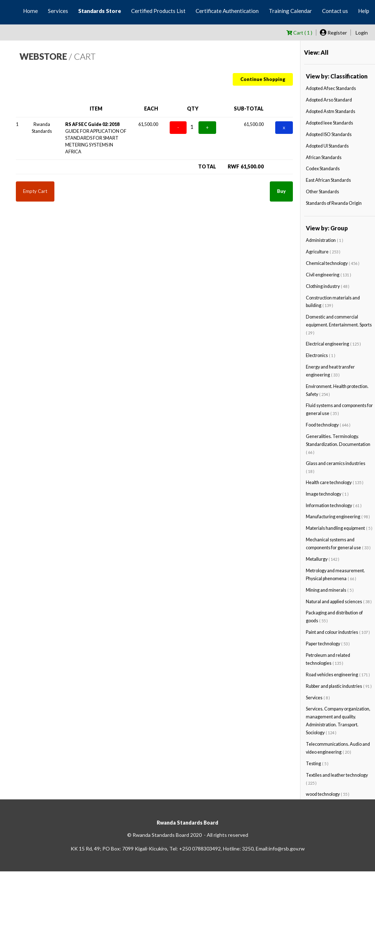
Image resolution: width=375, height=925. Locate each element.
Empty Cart (35, 191)
